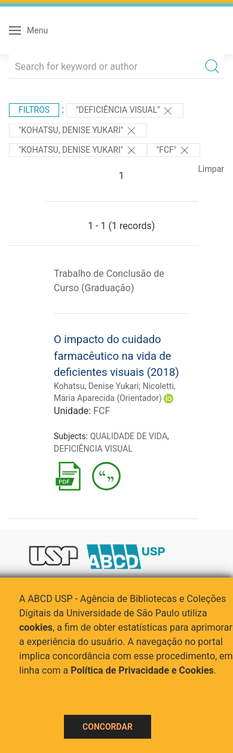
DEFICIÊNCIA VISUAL (93, 448)
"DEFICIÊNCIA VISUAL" (125, 111)
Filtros (34, 110)
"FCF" (174, 150)
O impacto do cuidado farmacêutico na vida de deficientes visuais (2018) (116, 355)
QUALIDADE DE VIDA (128, 436)
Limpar (211, 169)
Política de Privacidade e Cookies (142, 670)
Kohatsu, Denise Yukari (96, 386)
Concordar (107, 727)
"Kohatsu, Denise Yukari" (78, 131)
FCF (101, 410)
